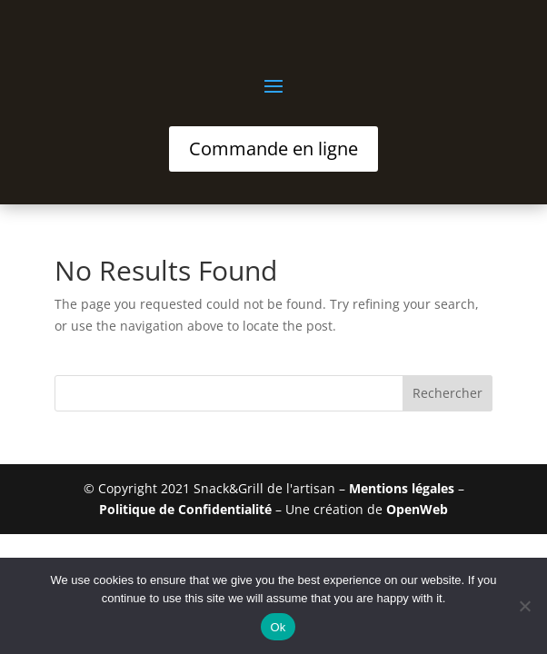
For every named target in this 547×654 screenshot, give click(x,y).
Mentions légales (401, 488)
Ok (277, 627)
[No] (524, 606)
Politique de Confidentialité (185, 509)
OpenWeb (417, 509)
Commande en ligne (273, 148)
